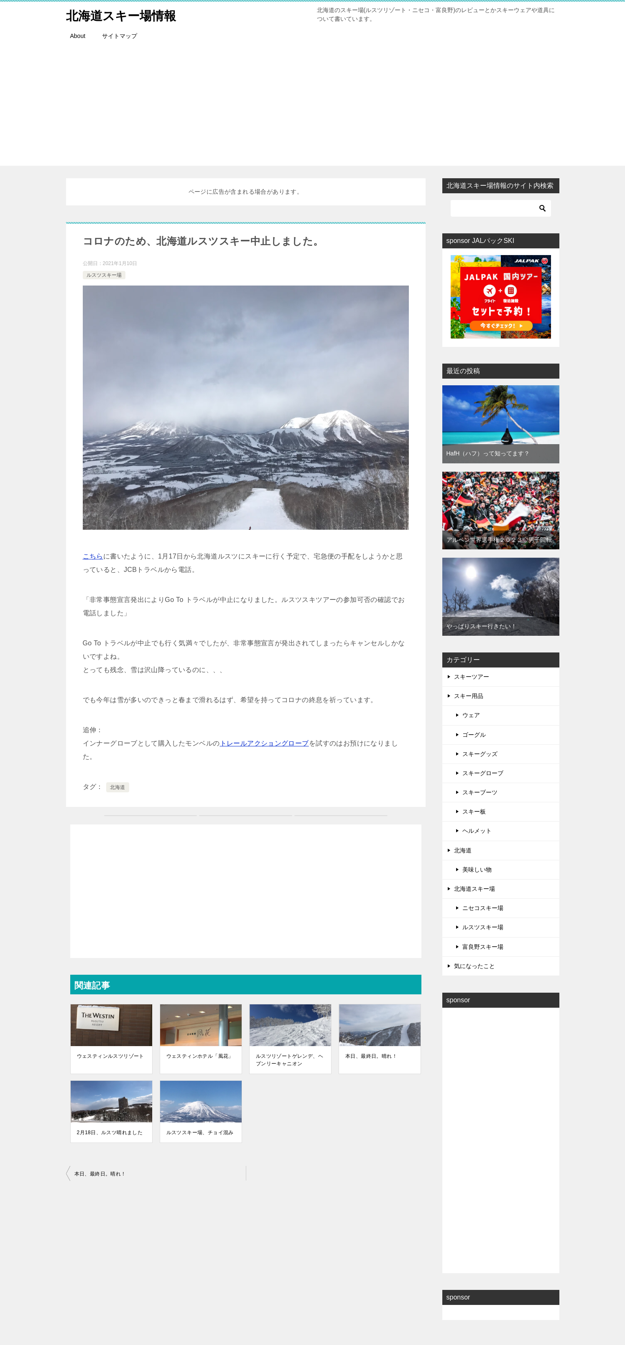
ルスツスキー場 (104, 275)
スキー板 (474, 811)
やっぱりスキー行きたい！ (481, 626)
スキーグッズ (479, 754)
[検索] (501, 208)
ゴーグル (474, 734)
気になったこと (474, 966)
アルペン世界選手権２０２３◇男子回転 (499, 539)
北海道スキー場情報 (123, 14)
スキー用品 (468, 696)
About (78, 36)
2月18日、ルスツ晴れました (110, 1132)
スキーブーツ (479, 792)
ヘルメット (477, 830)
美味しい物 (477, 869)
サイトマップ (119, 36)
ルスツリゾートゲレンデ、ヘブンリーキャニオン (289, 1060)
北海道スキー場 (474, 888)
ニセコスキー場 (482, 908)
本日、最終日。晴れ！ (371, 1056)
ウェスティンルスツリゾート (110, 1056)
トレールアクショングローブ (264, 743)
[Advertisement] (313, 107)
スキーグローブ (482, 773)
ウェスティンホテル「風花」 (200, 1056)
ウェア (471, 715)
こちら (93, 556)
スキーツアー (471, 676)
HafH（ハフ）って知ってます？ (488, 453)
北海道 (117, 787)
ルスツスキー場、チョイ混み (200, 1132)
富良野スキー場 (482, 946)
